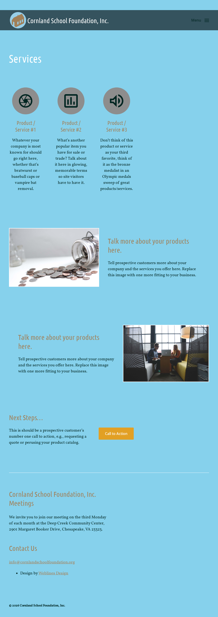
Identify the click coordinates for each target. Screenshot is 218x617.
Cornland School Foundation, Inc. (42, 606)
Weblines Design (53, 573)
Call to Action (116, 433)
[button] (200, 20)
